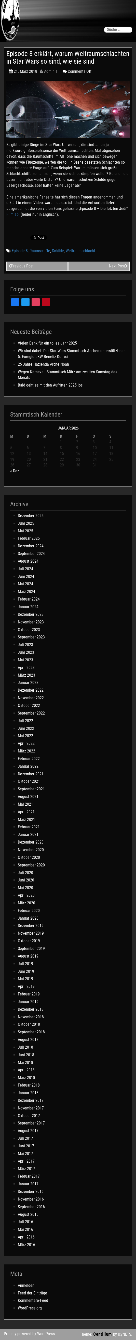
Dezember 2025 (31, 515)
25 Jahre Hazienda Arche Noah (43, 364)
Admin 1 (49, 71)
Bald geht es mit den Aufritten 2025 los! (51, 385)
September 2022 (31, 713)
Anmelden (26, 1285)
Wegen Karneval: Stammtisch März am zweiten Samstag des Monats (67, 374)
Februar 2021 (29, 826)
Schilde (58, 250)
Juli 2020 (25, 872)
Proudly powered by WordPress (29, 1333)
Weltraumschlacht (80, 250)
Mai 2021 (25, 804)
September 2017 (31, 1123)
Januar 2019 (28, 1001)
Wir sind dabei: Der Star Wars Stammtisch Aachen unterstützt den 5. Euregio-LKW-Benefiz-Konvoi (72, 353)
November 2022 (31, 697)
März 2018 (26, 1077)
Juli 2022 (25, 720)
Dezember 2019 (31, 925)
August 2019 (28, 956)
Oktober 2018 (29, 1024)
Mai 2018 (25, 1062)
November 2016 (31, 1199)
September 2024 (31, 553)
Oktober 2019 (29, 940)
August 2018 (28, 1039)
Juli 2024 (25, 568)
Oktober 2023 (29, 629)
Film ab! (13, 214)
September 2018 (31, 1032)
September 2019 (31, 948)
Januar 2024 (28, 606)
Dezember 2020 (31, 842)
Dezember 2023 (31, 614)
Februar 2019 (29, 994)
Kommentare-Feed (33, 1300)
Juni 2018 (26, 1054)
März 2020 (26, 903)
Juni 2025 (26, 523)
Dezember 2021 (31, 774)
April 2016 (26, 1237)
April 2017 (26, 1161)
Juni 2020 (26, 880)
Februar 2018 (29, 1085)
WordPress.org (30, 1308)
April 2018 (26, 1069)
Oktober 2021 (29, 781)
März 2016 (26, 1244)
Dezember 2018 (31, 1009)
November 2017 (31, 1108)
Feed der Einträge (32, 1293)
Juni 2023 (26, 652)
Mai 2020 (25, 887)
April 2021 (26, 811)
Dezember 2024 (31, 546)
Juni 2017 (26, 1146)
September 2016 (31, 1206)
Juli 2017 (25, 1138)
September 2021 (31, 789)
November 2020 (31, 849)
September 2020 (31, 865)
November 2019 (31, 933)
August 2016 (28, 1214)
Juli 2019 (25, 963)
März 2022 (26, 751)
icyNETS (124, 1334)
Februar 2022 (29, 758)
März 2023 (26, 675)
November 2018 (31, 1017)
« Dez (14, 470)
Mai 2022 (25, 735)
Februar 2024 (29, 599)
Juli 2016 (25, 1221)
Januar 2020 (28, 918)
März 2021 (26, 819)
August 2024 (28, 561)
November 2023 (31, 622)
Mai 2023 (25, 660)
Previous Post (21, 266)
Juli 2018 (25, 1047)
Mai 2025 (25, 531)
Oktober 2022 (29, 705)
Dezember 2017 (31, 1100)
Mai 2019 (25, 978)
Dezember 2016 (31, 1191)
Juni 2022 (26, 728)
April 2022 (26, 743)
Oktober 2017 (29, 1115)
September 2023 (31, 637)
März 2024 (26, 591)
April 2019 (26, 986)
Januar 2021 (28, 834)
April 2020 (26, 895)
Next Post (118, 266)
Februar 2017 (29, 1176)
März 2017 (26, 1168)
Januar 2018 (28, 1092)
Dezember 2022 (31, 690)
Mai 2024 (25, 583)
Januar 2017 (28, 1183)
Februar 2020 (29, 910)
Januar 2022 (28, 766)
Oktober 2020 (29, 857)
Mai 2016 (25, 1229)
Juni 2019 (26, 971)
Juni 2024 (26, 576)
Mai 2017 (25, 1153)
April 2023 (26, 667)
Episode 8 (20, 250)
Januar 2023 (28, 682)
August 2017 (28, 1130)
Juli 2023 (25, 644)
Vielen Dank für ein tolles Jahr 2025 (47, 343)
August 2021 (28, 796)
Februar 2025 (29, 538)
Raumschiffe (40, 250)
